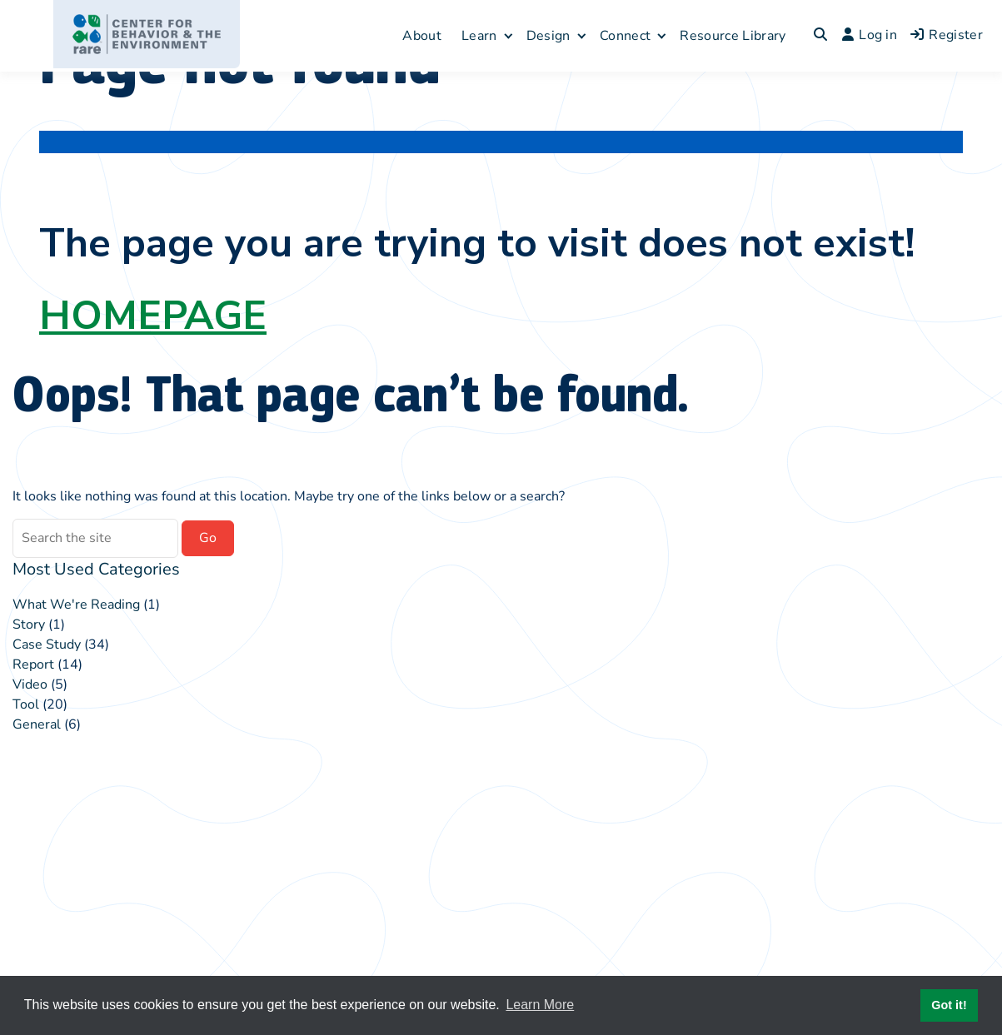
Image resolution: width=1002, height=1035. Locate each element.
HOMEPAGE (153, 315)
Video (29, 684)
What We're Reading (76, 604)
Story (28, 624)
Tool (25, 704)
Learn (479, 36)
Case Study (46, 644)
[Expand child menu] (508, 35)
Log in (869, 35)
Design (548, 36)
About (421, 36)
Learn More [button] (540, 1005)
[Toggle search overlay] (820, 36)
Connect (625, 36)
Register (946, 35)
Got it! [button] (948, 1005)
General (36, 724)
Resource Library (732, 36)
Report (33, 664)
